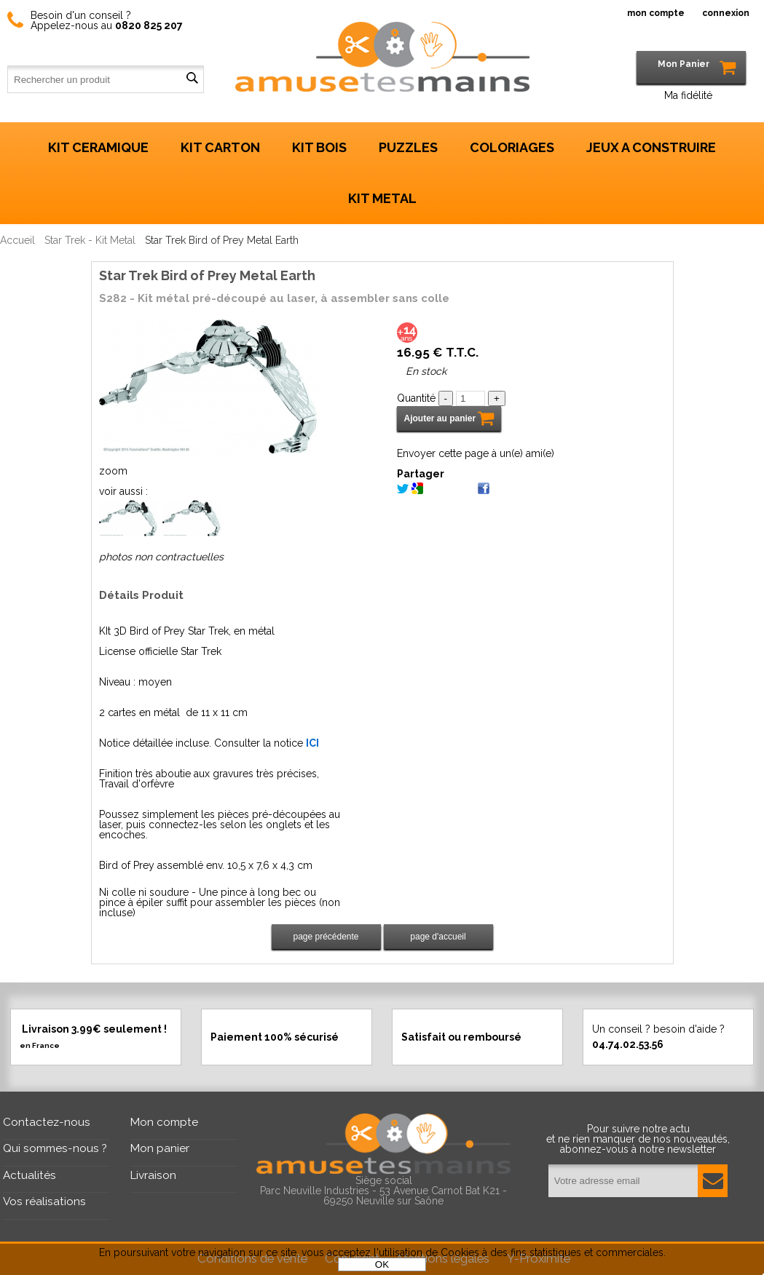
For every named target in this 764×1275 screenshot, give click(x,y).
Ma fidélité (688, 95)
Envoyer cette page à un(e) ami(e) (475, 453)
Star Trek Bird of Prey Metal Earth (207, 275)
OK (382, 1264)
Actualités (29, 1175)
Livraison (153, 1175)
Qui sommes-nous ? (55, 1148)
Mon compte (164, 1122)
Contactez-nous (46, 1122)
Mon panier (159, 1148)
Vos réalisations (44, 1201)
